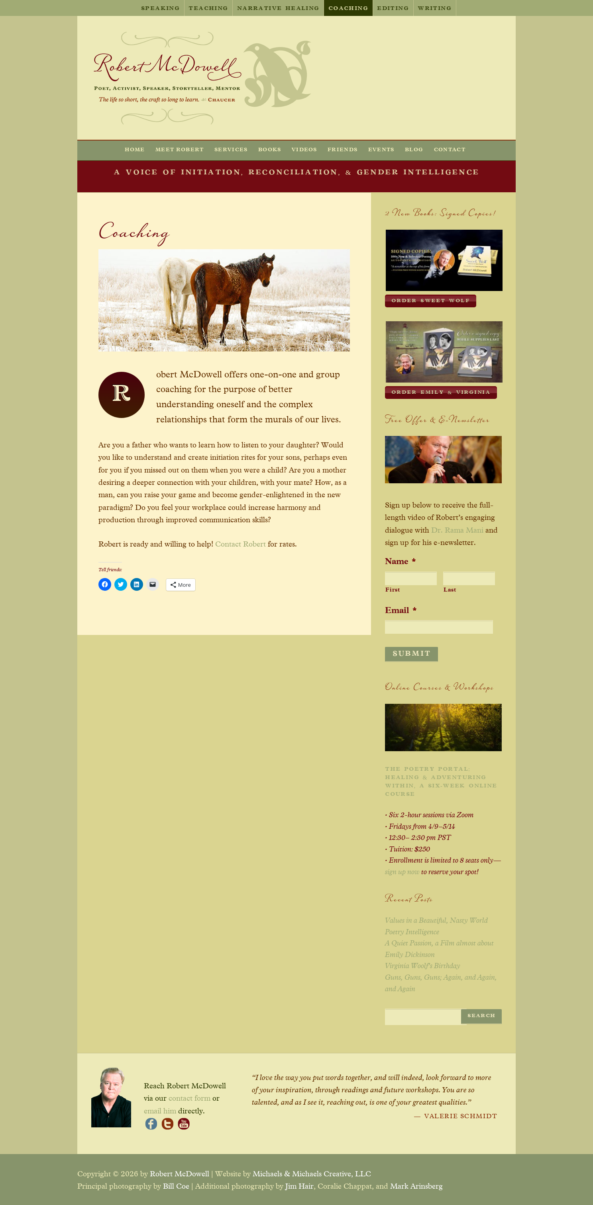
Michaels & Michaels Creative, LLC (312, 1172)
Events (381, 149)
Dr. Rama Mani (457, 528)
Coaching (348, 9)
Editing (393, 9)
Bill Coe (176, 1184)
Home (135, 149)
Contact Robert (240, 544)
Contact (449, 149)
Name (400, 559)
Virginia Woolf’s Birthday (422, 963)
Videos (304, 149)
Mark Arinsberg (416, 1184)
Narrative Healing (278, 9)
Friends (342, 149)
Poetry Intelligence (412, 930)
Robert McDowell (179, 1172)
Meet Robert (179, 149)
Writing (435, 9)
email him (160, 1109)
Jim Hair (299, 1184)
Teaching (208, 9)
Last (450, 588)
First (392, 588)
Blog (414, 149)
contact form (189, 1096)
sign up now (402, 869)
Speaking (160, 9)
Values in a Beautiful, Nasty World (436, 918)
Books (269, 149)
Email (401, 608)
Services (231, 149)
